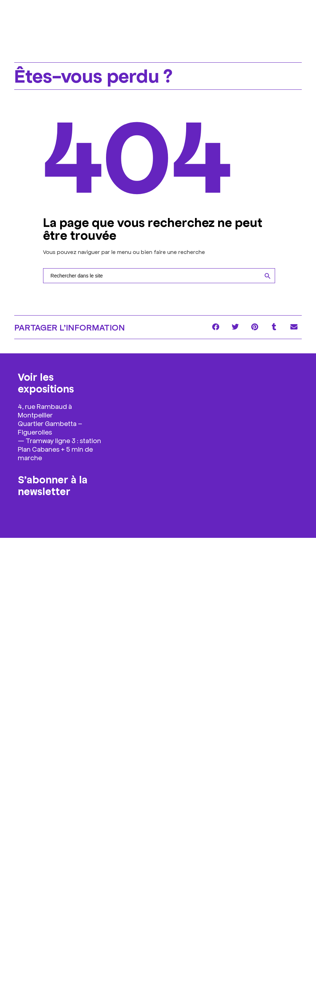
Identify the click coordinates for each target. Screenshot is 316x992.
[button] (215, 327)
